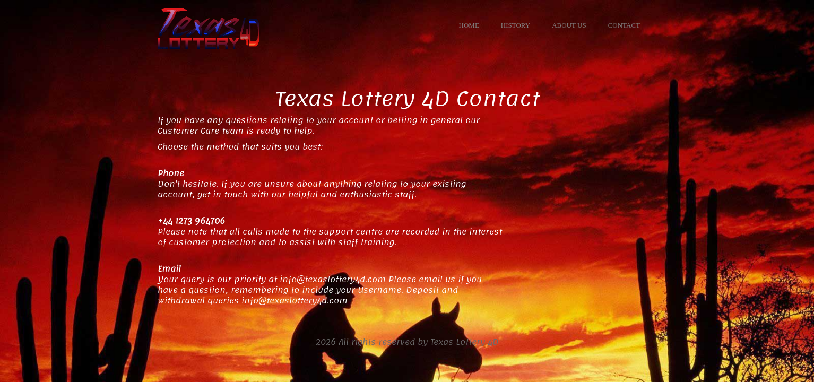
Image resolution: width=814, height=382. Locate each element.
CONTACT (624, 25)
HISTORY (515, 25)
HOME (469, 25)
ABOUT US (569, 25)
